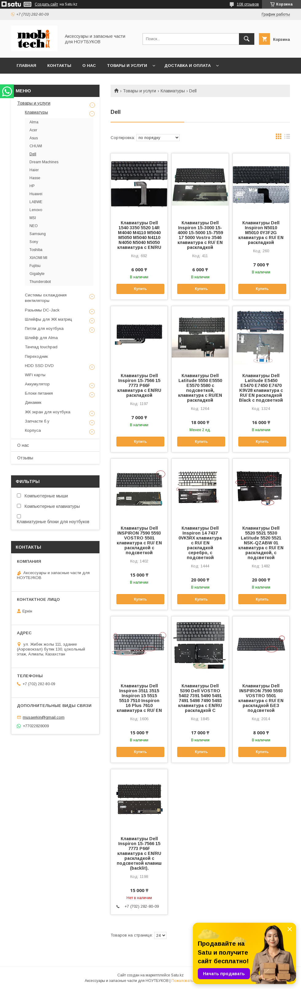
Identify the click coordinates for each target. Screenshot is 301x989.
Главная (26, 65)
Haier (34, 170)
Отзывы (25, 457)
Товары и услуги (127, 65)
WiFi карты (35, 375)
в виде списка (287, 137)
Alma (33, 122)
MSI (32, 218)
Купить (140, 289)
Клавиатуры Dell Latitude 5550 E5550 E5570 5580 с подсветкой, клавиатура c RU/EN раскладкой (200, 388)
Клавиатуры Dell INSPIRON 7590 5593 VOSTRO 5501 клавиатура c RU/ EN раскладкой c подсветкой (139, 540)
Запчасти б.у (37, 421)
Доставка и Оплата (187, 65)
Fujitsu (35, 266)
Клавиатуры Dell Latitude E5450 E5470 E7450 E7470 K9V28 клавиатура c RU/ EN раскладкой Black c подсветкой (261, 388)
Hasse (34, 178)
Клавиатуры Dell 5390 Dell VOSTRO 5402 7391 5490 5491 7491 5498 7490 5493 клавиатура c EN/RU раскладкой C (200, 698)
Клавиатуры (173, 90)
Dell (32, 154)
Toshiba (35, 250)
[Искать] (246, 39)
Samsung (37, 234)
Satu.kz (177, 975)
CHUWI (35, 146)
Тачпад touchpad (41, 347)
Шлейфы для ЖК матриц (48, 319)
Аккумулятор (37, 384)
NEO (33, 226)
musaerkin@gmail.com (43, 717)
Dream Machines (43, 162)
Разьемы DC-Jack (42, 310)
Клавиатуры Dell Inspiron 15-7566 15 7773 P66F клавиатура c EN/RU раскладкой (139, 385)
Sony (33, 242)
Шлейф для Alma (41, 337)
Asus (33, 138)
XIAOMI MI (38, 258)
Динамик (33, 402)
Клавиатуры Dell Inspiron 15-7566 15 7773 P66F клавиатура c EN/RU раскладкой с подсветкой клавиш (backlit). (139, 853)
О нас (89, 65)
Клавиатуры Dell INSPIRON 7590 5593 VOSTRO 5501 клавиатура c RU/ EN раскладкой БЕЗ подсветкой (260, 698)
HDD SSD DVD (39, 365)
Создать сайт (46, 4)
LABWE (35, 202)
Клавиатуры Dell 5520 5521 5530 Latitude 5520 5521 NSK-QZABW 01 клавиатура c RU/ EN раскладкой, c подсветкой (260, 543)
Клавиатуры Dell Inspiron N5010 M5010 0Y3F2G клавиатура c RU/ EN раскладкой (260, 232)
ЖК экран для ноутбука (47, 412)
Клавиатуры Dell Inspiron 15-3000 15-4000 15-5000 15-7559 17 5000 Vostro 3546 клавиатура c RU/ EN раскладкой (200, 235)
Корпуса (33, 430)
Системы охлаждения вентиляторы (46, 298)
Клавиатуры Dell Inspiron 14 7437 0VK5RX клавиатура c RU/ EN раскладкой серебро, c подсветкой (200, 543)
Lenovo (35, 210)
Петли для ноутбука (44, 328)
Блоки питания (39, 393)
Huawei (35, 194)
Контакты (59, 65)
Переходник (36, 356)
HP (32, 186)
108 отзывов (248, 4)
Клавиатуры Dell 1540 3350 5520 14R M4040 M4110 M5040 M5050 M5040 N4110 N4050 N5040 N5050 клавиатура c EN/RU (139, 235)
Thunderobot (40, 282)
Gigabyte (37, 274)
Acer (33, 130)
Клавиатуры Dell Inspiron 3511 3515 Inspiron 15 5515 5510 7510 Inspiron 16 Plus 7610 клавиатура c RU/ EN (139, 698)
